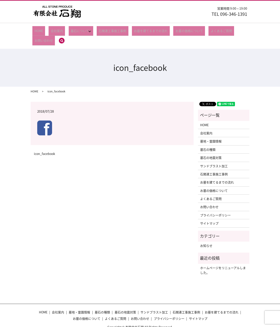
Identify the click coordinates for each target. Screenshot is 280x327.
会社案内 (53, 29)
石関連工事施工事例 (105, 29)
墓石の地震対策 (211, 145)
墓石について (72, 29)
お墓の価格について (173, 29)
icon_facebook (44, 141)
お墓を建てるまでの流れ (139, 29)
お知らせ (206, 233)
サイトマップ (209, 210)
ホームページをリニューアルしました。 (223, 257)
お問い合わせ (225, 29)
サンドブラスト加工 (214, 153)
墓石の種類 (207, 137)
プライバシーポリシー (215, 202)
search (241, 29)
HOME (39, 29)
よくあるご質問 (202, 29)
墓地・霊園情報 (211, 129)
